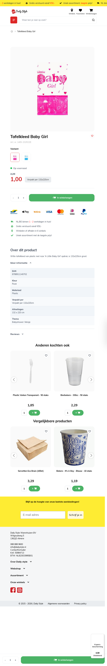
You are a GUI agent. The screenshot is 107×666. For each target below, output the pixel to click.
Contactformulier (18, 550)
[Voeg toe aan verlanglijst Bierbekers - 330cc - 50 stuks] (89, 355)
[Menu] (102, 635)
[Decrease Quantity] (13, 197)
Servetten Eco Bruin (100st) (31, 471)
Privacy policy (80, 603)
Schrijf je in (75, 515)
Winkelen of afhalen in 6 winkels (31, 231)
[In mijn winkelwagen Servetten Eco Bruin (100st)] (34, 488)
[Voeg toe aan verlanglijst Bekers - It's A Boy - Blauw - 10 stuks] (89, 431)
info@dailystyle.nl (18, 547)
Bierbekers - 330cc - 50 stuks (74, 395)
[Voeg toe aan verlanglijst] (92, 136)
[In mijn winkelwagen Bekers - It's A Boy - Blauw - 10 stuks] (78, 488)
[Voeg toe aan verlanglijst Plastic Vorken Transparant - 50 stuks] (46, 355)
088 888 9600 (16, 544)
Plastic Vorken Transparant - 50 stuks (30, 395)
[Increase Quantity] (24, 197)
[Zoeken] (93, 20)
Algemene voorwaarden (59, 603)
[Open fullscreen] (52, 89)
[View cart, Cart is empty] (91, 11)
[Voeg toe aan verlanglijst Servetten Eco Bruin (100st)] (46, 431)
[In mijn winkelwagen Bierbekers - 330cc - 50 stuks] (78, 413)
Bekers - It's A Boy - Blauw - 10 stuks (74, 471)
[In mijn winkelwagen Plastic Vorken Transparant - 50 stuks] (34, 413)
